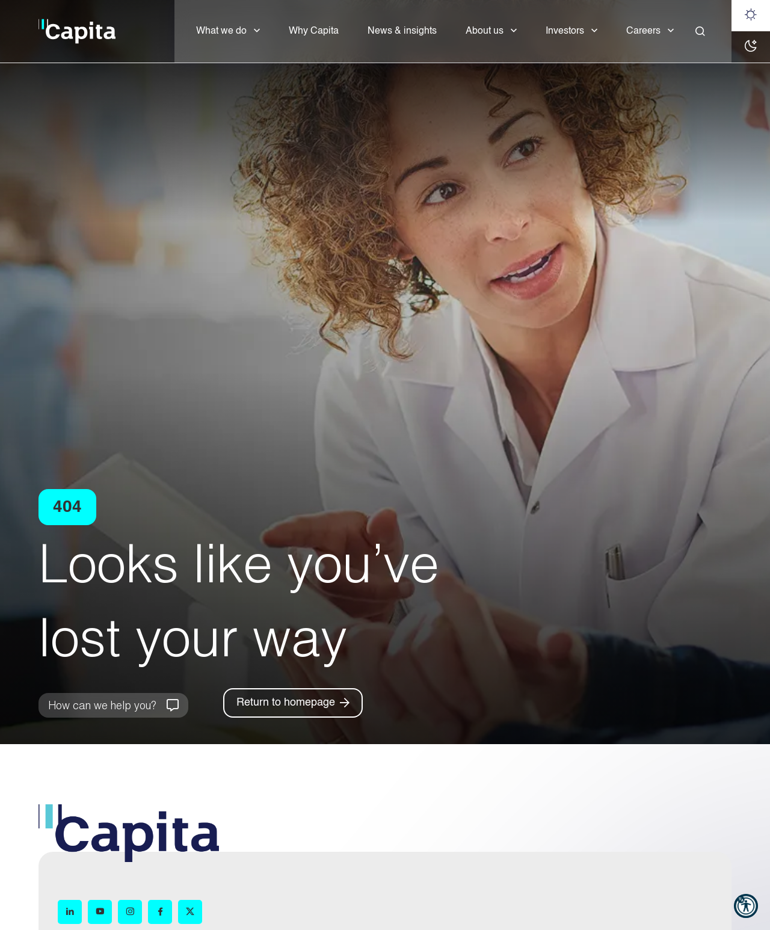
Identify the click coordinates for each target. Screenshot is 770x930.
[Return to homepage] (293, 703)
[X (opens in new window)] (190, 912)
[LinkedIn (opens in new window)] (70, 912)
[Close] (700, 31)
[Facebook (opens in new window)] (160, 912)
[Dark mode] (751, 47)
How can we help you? (102, 705)
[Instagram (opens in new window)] (130, 912)
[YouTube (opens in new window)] (100, 912)
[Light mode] (751, 15)
